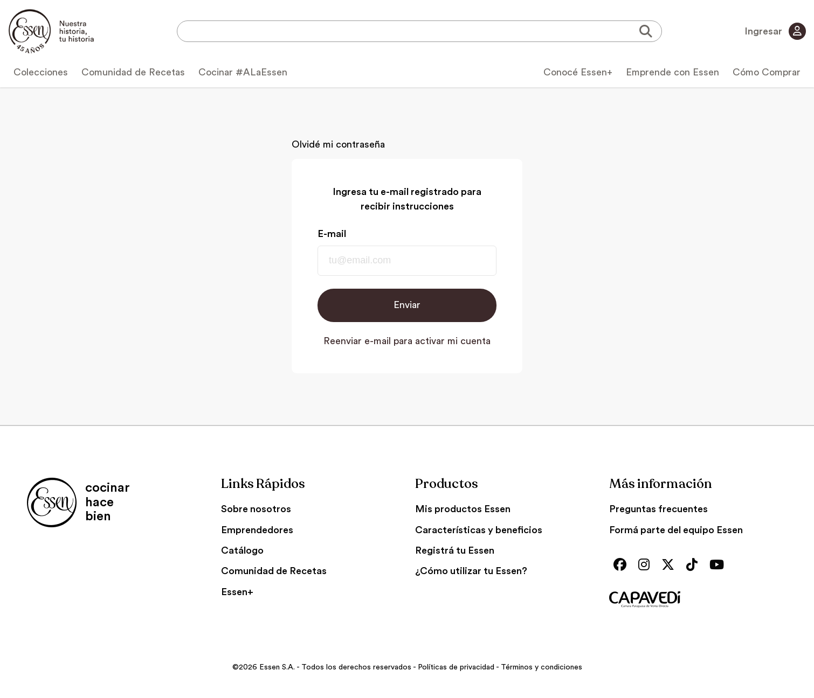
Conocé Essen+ (577, 72)
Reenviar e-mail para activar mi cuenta (407, 341)
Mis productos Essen (463, 509)
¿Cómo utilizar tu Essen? (471, 571)
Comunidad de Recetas (133, 72)
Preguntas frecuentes (658, 509)
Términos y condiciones (541, 667)
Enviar (407, 305)
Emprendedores (257, 530)
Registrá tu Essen (454, 550)
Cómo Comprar (767, 72)
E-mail (332, 234)
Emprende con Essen (672, 72)
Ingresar (775, 31)
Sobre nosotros (256, 509)
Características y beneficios (478, 530)
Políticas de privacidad (456, 667)
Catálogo (242, 550)
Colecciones (40, 72)
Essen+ (237, 592)
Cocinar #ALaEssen (242, 72)
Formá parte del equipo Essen (676, 530)
